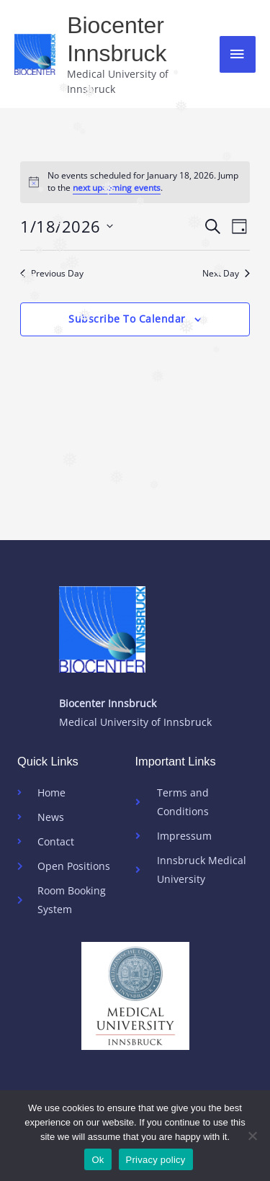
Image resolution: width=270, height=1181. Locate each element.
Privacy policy (156, 1159)
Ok (97, 1159)
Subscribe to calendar (127, 318)
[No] (252, 1135)
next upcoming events (117, 187)
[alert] (134, 181)
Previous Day (52, 273)
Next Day (226, 273)
